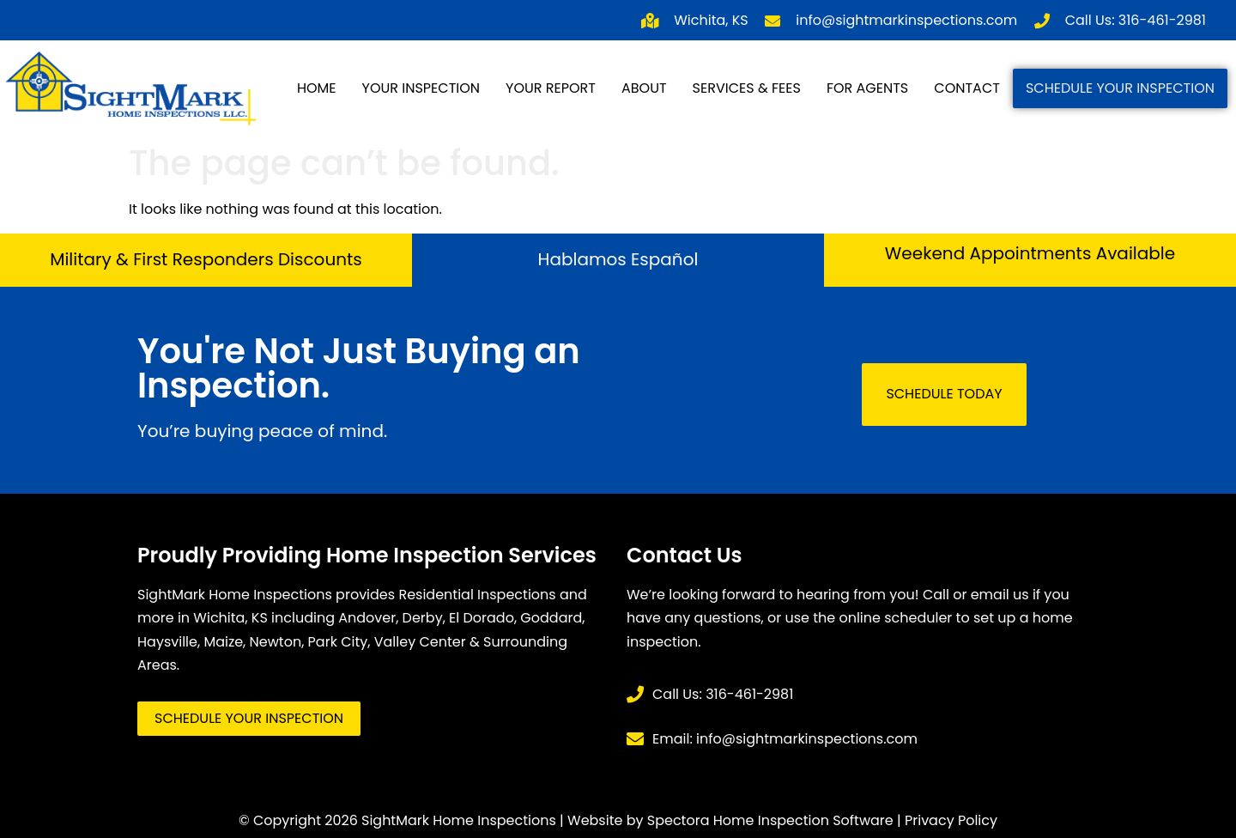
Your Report (551, 88)
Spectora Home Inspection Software (770, 820)
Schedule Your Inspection (1120, 88)
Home (316, 88)
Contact (967, 88)
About (644, 88)
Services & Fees (747, 88)
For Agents (867, 88)
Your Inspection (421, 88)
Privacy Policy (951, 820)
